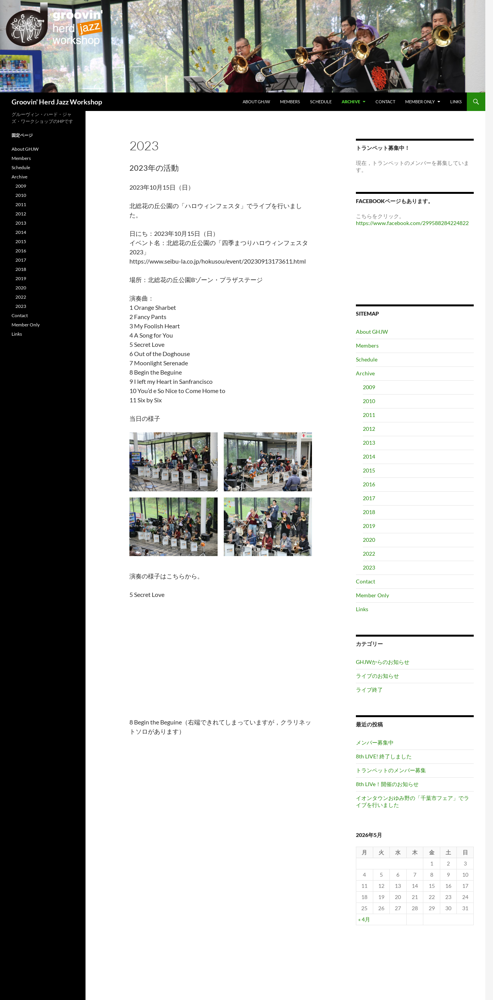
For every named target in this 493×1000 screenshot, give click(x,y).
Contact (385, 101)
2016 (369, 484)
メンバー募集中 (375, 742)
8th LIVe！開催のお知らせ (387, 784)
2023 (369, 567)
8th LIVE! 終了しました (384, 756)
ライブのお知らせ (377, 675)
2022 (369, 553)
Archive (351, 101)
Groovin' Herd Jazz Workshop (57, 101)
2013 (369, 442)
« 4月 (364, 919)
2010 (369, 401)
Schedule (321, 101)
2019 (369, 526)
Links (456, 101)
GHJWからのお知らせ (382, 662)
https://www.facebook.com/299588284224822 (412, 223)
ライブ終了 (369, 689)
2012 (369, 428)
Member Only (420, 101)
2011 (369, 415)
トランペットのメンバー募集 (391, 770)
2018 (369, 512)
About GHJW (256, 101)
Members (290, 101)
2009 (369, 387)
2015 (369, 470)
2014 (369, 456)
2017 (369, 498)
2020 (369, 539)
